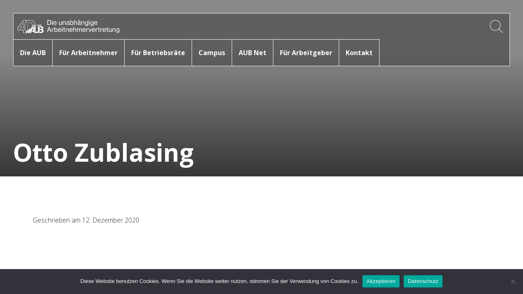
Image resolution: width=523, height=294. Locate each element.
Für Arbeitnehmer (88, 52)
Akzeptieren (381, 281)
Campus (212, 52)
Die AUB (33, 52)
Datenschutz (423, 281)
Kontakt (359, 52)
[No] (513, 281)
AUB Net (252, 52)
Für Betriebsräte (158, 52)
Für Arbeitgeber (306, 52)
